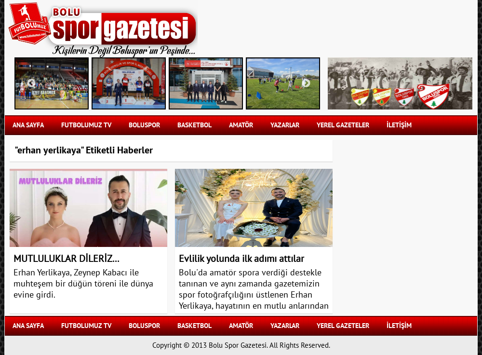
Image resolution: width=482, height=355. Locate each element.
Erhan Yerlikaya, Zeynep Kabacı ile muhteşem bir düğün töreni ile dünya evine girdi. (83, 284)
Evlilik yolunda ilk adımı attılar (241, 259)
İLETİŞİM (399, 125)
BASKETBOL (194, 125)
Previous (31, 83)
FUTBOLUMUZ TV (86, 125)
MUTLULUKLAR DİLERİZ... (66, 259)
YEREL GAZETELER (343, 125)
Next (306, 83)
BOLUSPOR (144, 125)
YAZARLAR (284, 125)
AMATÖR (241, 125)
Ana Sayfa (28, 125)
